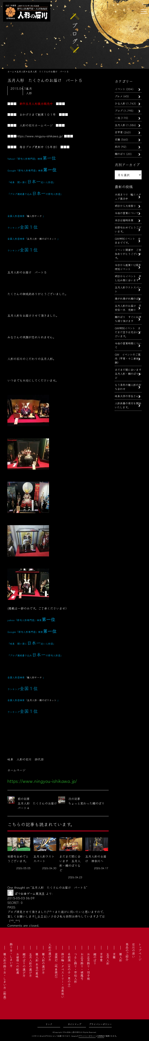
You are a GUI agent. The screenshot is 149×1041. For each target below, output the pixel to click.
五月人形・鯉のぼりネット (41, 238)
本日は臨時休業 (124, 220)
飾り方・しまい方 (11, 955)
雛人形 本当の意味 (37, 965)
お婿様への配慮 (17, 963)
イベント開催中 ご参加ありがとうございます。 (128, 254)
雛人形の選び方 (43, 963)
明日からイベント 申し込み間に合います (128, 278)
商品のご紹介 (127, 952)
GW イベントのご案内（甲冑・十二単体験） (127, 358)
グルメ (118, 96)
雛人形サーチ (34, 216)
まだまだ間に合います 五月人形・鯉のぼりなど (129, 373)
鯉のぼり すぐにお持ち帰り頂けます (128, 319)
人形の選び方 (50, 952)
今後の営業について (127, 213)
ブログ (119, 110)
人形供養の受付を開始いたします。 (128, 405)
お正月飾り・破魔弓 (82, 966)
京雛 (117, 139)
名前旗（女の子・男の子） (69, 971)
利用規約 (100, 1036)
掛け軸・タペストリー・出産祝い (62, 975)
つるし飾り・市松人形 (75, 968)
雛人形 (120, 957)
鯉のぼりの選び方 (24, 965)
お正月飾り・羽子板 (88, 966)
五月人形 (120, 125)
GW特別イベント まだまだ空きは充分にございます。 (128, 332)
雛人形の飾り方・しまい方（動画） (4, 977)
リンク (48, 1024)
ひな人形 (120, 103)
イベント (120, 89)
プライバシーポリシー (100, 1024)
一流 (117, 118)
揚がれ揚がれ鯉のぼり (128, 298)
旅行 (117, 146)
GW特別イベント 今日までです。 (127, 240)
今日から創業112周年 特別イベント (129, 267)
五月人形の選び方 (30, 965)
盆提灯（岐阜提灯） (56, 966)
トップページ (140, 952)
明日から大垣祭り (125, 206)
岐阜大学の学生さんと (128, 396)
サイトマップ (74, 1024)
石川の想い (133, 950)
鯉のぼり (120, 154)
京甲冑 (119, 132)
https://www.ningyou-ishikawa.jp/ (39, 136)
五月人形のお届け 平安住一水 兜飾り (128, 308)
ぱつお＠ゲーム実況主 (30, 893)
